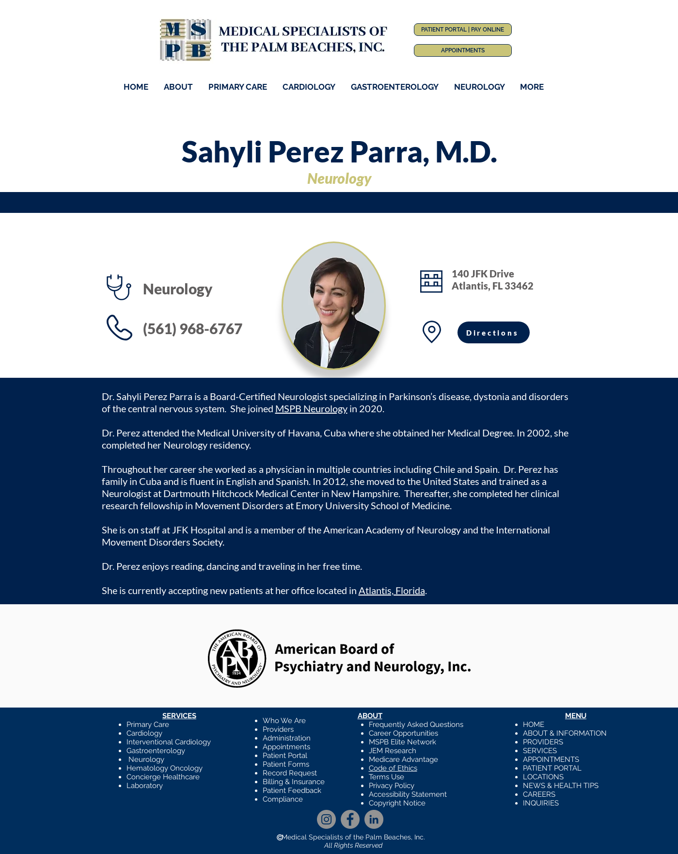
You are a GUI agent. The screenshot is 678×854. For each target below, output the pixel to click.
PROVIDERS (543, 742)
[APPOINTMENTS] (463, 50)
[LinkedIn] (373, 819)
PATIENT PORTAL (552, 768)
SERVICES (540, 750)
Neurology (146, 759)
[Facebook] (350, 819)
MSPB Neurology (311, 408)
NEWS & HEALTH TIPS (561, 785)
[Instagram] (326, 819)
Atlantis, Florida (392, 590)
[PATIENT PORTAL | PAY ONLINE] (463, 29)
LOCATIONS (543, 777)
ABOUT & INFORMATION (565, 733)
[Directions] (493, 332)
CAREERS (539, 794)
